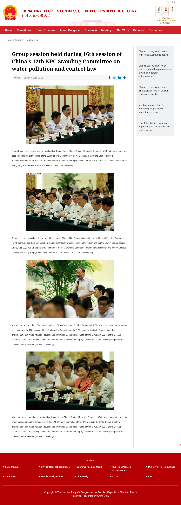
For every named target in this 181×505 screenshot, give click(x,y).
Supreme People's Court (89, 467)
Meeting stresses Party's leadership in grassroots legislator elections (151, 108)
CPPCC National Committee (55, 467)
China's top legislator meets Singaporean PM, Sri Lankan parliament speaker (154, 90)
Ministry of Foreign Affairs (161, 467)
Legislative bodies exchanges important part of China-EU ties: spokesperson (155, 126)
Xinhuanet (10, 476)
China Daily (83, 476)
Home (10, 40)
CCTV (115, 476)
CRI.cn (151, 476)
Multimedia (32, 40)
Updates (19, 40)
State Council (12, 467)
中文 (174, 2)
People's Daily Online (52, 476)
